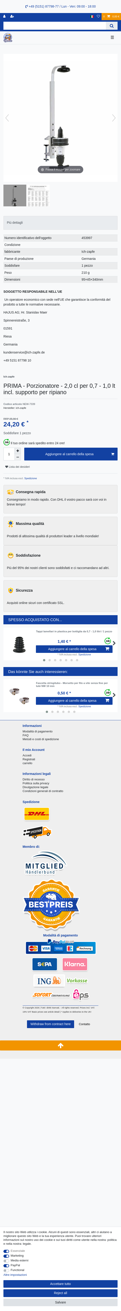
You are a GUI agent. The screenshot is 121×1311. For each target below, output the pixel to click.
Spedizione (30, 478)
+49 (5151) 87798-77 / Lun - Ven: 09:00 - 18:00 (60, 6)
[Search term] (54, 26)
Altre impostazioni (15, 1274)
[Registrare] (12, 16)
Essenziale (18, 1250)
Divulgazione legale (35, 787)
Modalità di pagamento (38, 731)
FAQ (26, 735)
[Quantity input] (8, 454)
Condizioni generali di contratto (43, 791)
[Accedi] (5, 16)
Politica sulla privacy (36, 783)
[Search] (112, 26)
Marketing (17, 1255)
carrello (27, 763)
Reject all (60, 1293)
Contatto (84, 1024)
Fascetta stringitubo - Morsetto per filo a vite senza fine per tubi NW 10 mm (72, 684)
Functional (17, 1270)
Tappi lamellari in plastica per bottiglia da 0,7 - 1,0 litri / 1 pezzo (74, 631)
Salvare (60, 1302)
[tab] (60, 222)
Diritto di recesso (34, 779)
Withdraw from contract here (50, 1024)
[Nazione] (92, 16)
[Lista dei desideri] (98, 16)
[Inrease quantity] (17, 451)
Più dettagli (15, 222)
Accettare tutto (60, 1284)
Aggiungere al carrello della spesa (79, 454)
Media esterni (20, 1260)
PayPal (15, 1265)
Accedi (27, 755)
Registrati (29, 759)
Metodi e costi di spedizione (41, 739)
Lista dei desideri (17, 466)
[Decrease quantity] (17, 457)
